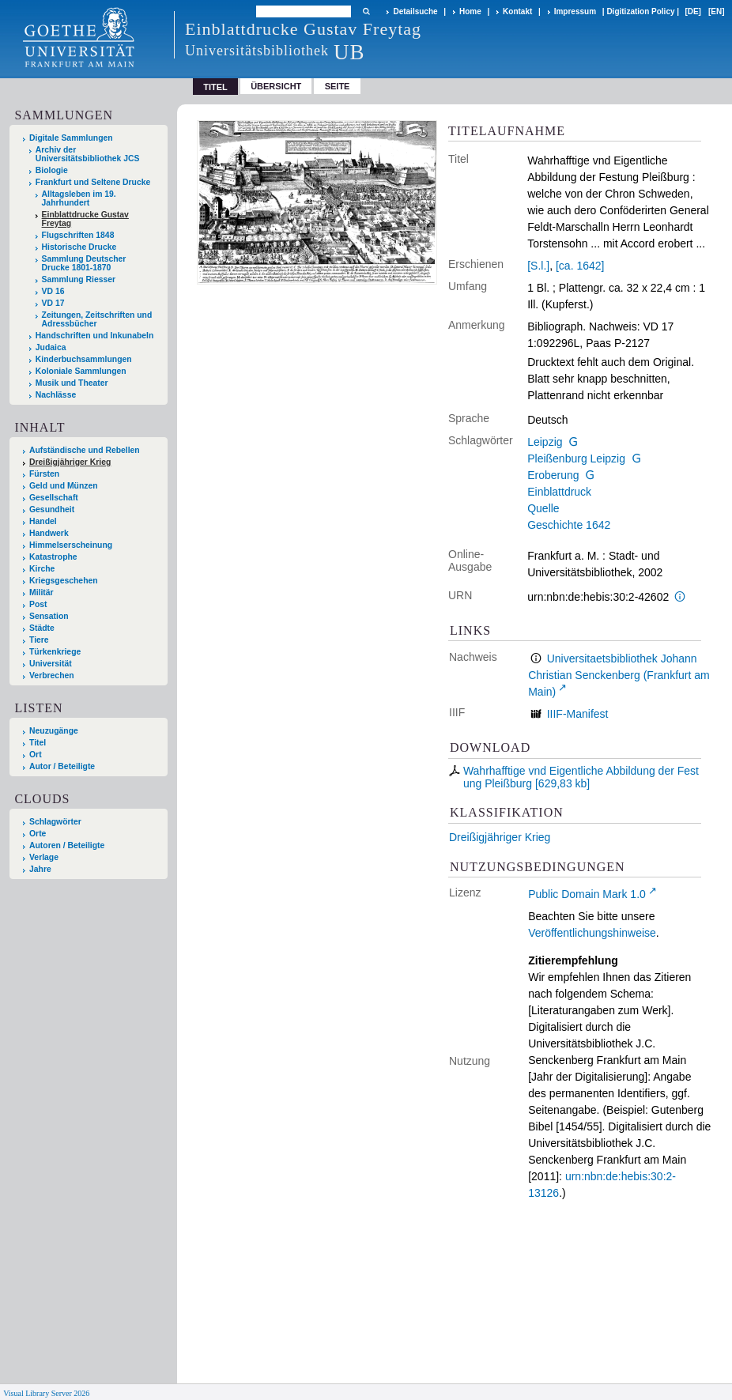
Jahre (40, 869)
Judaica (51, 347)
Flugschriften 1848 (78, 235)
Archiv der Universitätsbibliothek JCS (88, 154)
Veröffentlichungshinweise (592, 932)
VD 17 (53, 303)
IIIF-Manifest (578, 714)
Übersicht (276, 86)
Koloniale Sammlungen (81, 371)
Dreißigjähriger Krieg (499, 837)
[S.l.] (538, 265)
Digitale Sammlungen (71, 138)
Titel (37, 742)
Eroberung (553, 475)
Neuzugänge (53, 730)
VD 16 (53, 291)
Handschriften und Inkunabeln (95, 335)
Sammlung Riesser (79, 279)
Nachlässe (56, 395)
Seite (337, 86)
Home (470, 11)
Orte (37, 833)
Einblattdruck (559, 491)
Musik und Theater (72, 383)
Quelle (543, 508)
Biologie (52, 170)
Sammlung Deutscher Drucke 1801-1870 (84, 263)
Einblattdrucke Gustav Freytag (85, 219)
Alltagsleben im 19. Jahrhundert (79, 198)
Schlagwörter (55, 821)
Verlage (43, 857)
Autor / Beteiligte (62, 766)
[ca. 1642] (580, 265)
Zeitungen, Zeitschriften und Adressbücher (97, 319)
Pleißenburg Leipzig (576, 458)
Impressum (575, 11)
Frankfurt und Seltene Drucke (93, 182)
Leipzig (544, 442)
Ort (35, 754)
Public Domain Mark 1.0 (587, 894)
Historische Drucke (79, 247)
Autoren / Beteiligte (66, 845)
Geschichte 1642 (568, 525)
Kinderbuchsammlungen (84, 359)
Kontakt (517, 11)
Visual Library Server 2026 (46, 1393)
